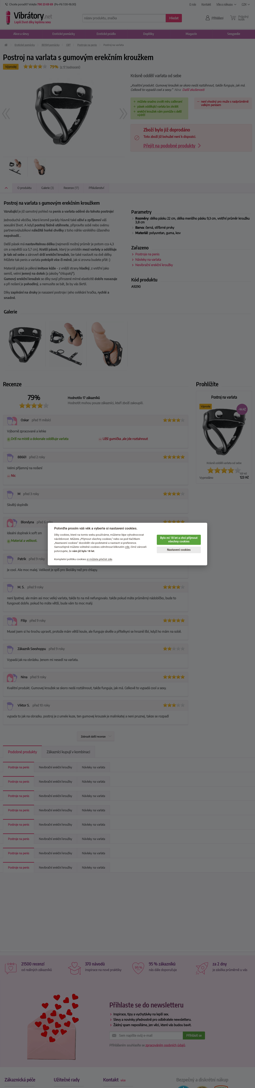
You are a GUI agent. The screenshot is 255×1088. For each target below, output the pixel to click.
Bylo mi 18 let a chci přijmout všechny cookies (178, 539)
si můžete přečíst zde (99, 559)
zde (127, 547)
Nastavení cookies (178, 550)
